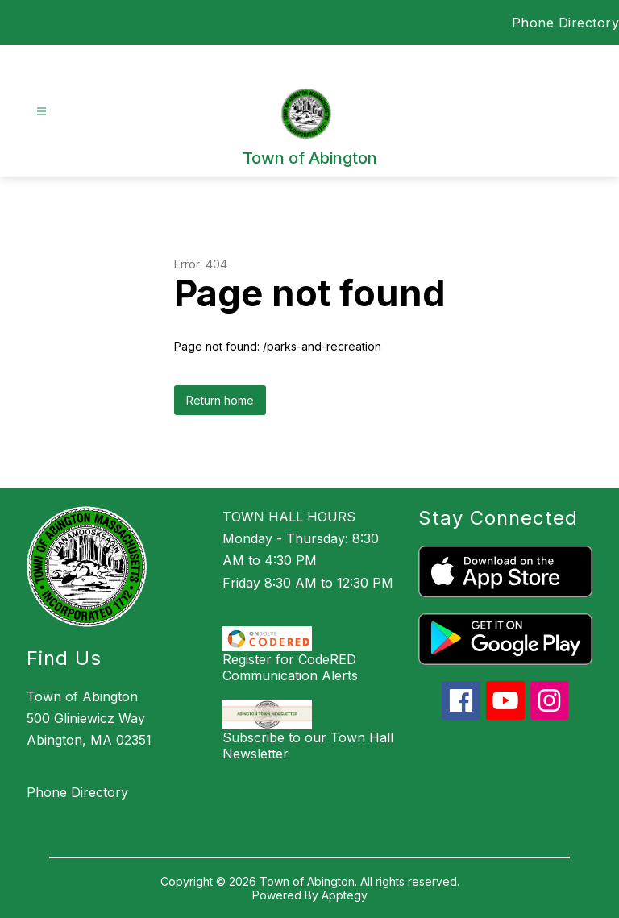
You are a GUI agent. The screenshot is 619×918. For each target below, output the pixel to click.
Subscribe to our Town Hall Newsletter (307, 745)
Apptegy (345, 895)
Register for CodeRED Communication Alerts (290, 667)
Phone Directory (566, 23)
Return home (220, 400)
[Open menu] (41, 111)
